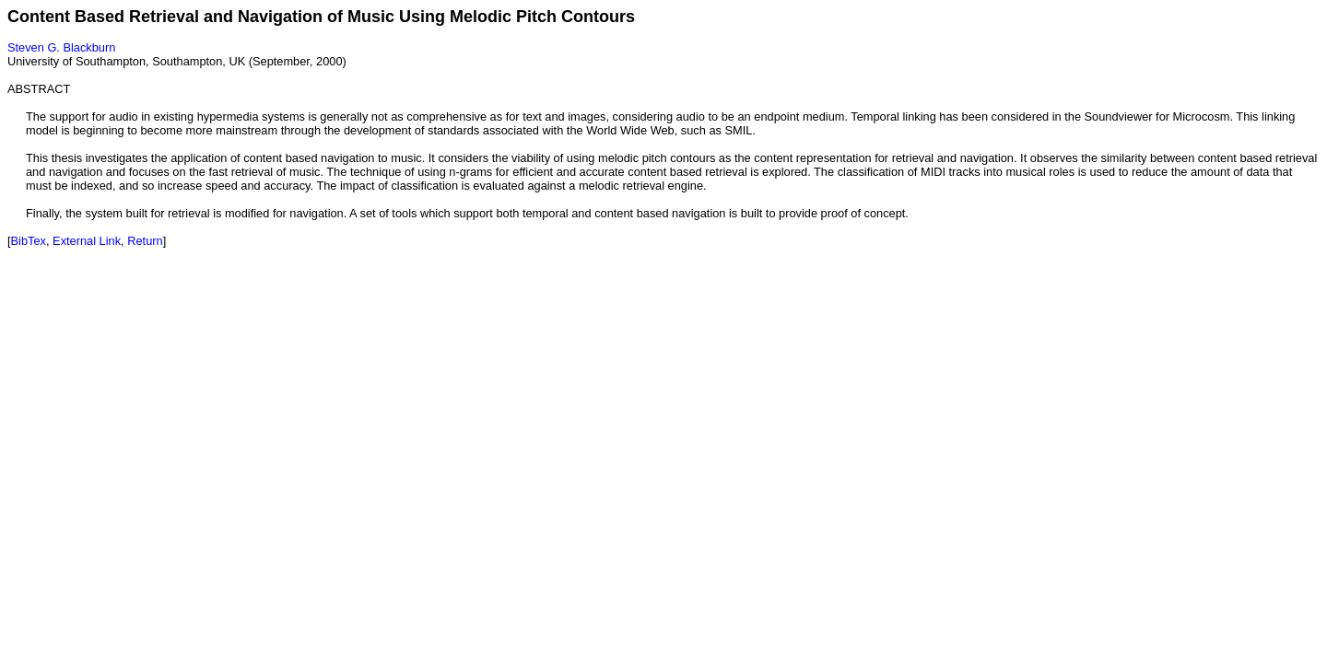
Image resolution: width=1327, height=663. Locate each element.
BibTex (28, 241)
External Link (87, 241)
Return (144, 241)
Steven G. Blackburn (61, 47)
